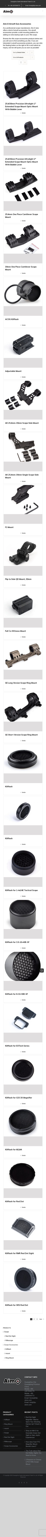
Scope (6, 1332)
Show (18, 57)
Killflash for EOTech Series (17, 1046)
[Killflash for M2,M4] (23, 1126)
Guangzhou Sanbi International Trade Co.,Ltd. (23, 1)
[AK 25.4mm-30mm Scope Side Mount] (23, 400)
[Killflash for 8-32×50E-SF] (23, 971)
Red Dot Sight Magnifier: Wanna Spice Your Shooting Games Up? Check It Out (33, 1421)
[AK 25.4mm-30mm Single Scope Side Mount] (23, 452)
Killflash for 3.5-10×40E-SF (17, 942)
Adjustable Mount (13, 371)
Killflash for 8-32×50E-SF (16, 994)
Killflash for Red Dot (14, 1201)
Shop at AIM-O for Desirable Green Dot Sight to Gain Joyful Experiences (33, 1434)
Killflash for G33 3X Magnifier (18, 1097)
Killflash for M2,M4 (13, 1149)
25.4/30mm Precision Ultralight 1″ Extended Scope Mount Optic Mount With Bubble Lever (21, 106)
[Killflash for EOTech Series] (23, 1023)
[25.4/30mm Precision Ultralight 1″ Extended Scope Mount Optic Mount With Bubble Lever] (23, 85)
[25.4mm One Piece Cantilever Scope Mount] (23, 191)
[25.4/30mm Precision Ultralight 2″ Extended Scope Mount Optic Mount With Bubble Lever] (23, 136)
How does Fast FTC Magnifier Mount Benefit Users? (33, 1444)
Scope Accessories (11, 1345)
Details (24, 113)
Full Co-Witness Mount (15, 631)
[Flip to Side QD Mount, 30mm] (23, 556)
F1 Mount (9, 527)
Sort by (19, 52)
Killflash (9, 786)
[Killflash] (23, 763)
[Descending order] (32, 52)
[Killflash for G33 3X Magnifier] (23, 1074)
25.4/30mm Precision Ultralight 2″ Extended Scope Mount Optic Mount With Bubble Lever (21, 162)
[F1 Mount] (23, 504)
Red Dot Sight (10, 1336)
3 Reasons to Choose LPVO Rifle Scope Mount (33, 1462)
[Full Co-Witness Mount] (23, 608)
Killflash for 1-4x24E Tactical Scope (21, 890)
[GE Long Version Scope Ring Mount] (23, 660)
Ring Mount (9, 1358)
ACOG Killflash (12, 319)
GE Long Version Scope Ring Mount (21, 683)
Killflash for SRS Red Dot (16, 1305)
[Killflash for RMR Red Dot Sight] (23, 1230)
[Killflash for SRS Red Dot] (23, 1282)
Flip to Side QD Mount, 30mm (18, 579)
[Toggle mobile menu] (42, 11)
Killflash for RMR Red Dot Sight (19, 1253)
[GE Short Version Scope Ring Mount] (23, 712)
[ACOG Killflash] (23, 296)
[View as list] (25, 62)
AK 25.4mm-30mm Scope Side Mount (22, 423)
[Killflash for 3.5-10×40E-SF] (23, 919)
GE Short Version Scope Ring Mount (21, 735)
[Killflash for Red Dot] (23, 1178)
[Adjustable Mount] (23, 348)
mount (7, 1353)
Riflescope (9, 1340)
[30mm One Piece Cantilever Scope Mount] (23, 244)
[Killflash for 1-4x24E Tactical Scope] (23, 867)
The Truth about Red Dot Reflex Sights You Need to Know (33, 1453)
